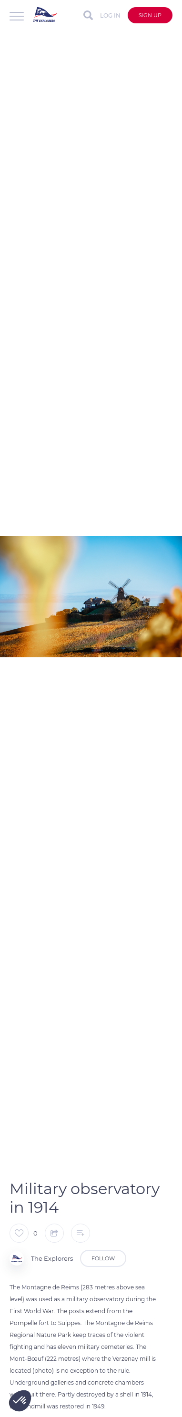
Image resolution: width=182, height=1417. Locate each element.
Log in (110, 15)
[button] (20, 1400)
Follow (103, 1258)
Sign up (150, 15)
